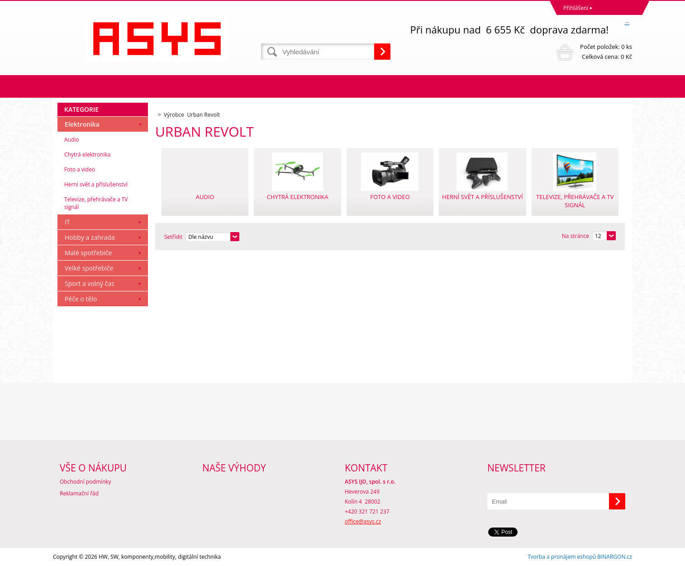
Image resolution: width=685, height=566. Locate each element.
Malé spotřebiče (88, 252)
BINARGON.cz (614, 557)
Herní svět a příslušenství (96, 184)
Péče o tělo (81, 299)
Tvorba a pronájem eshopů (562, 557)
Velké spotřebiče (89, 268)
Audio (71, 139)
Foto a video (79, 169)
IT (67, 222)
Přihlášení (575, 8)
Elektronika (82, 124)
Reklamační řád (79, 493)
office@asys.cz (363, 521)
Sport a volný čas (89, 283)
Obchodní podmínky (85, 481)
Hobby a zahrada (90, 237)
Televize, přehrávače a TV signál (96, 203)
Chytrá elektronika (87, 154)
